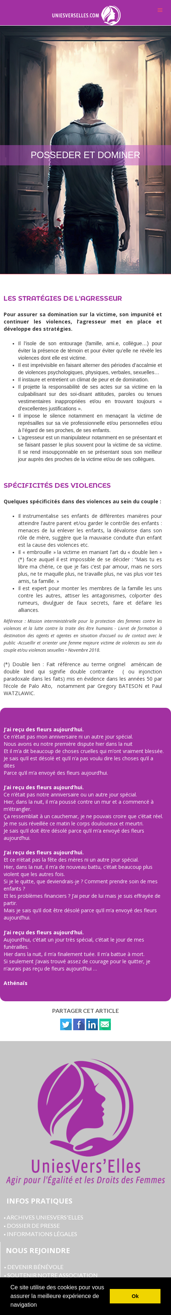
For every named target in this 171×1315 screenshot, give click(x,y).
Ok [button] (135, 1296)
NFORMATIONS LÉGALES (43, 1233)
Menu (160, 10)
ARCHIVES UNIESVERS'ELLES (43, 1217)
